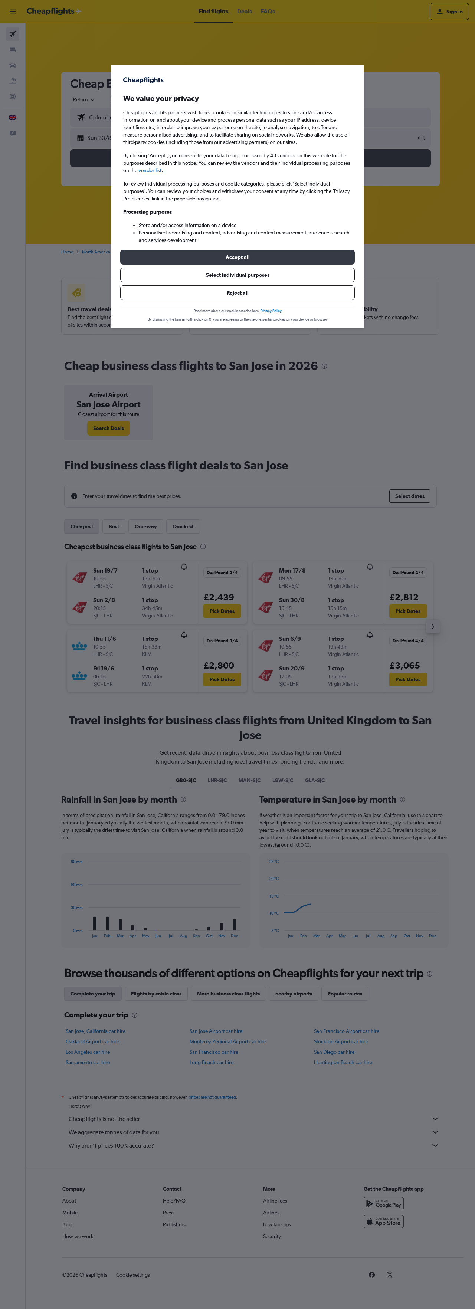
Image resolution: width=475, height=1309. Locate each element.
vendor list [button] (149, 170)
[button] (237, 257)
